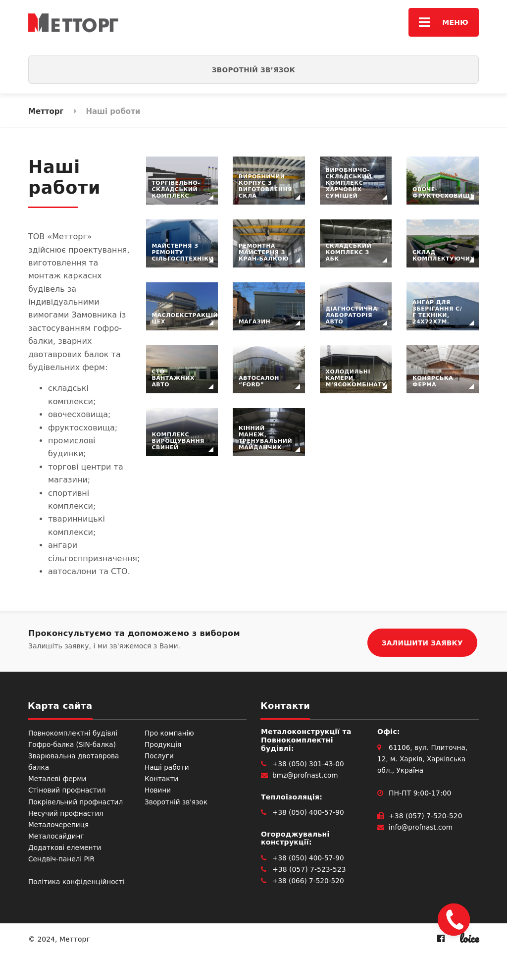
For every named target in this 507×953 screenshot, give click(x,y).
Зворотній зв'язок (177, 800)
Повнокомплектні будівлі (74, 732)
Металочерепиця (59, 823)
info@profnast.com (422, 826)
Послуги (159, 754)
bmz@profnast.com (306, 774)
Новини (158, 789)
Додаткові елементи (65, 846)
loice (469, 936)
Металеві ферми (58, 777)
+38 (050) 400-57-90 (309, 811)
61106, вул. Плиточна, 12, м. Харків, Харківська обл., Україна (423, 757)
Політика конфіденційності (77, 880)
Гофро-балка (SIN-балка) (73, 743)
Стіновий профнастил (68, 789)
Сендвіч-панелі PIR (62, 857)
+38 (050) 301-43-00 (309, 762)
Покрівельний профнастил (76, 800)
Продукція (163, 743)
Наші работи (167, 766)
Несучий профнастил (66, 812)
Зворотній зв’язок (254, 70)
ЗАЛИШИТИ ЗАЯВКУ (422, 641)
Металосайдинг (57, 835)
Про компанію (170, 732)
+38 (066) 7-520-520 (309, 879)
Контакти (162, 777)
